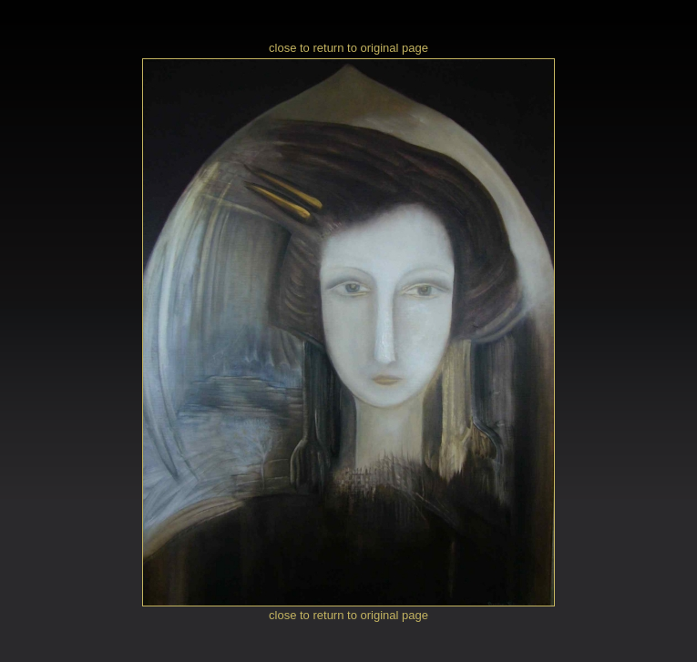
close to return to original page (348, 48)
